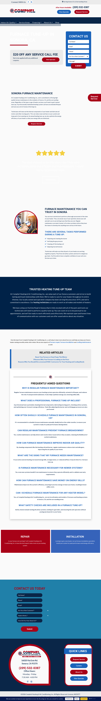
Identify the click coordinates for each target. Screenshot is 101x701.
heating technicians (41, 302)
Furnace (34, 20)
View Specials (50, 58)
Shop (98, 20)
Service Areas (64, 20)
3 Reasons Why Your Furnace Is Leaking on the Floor (51, 358)
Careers (79, 665)
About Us (88, 20)
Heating (24, 20)
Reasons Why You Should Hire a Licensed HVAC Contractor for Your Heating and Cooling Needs (51, 361)
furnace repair (55, 341)
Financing (76, 20)
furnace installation (66, 341)
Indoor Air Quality (48, 20)
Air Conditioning (10, 20)
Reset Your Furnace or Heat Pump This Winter (51, 356)
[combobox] (78, 55)
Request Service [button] (82, 12)
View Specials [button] (64, 12)
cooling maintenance (82, 341)
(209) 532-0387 (81, 7)
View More (50, 178)
